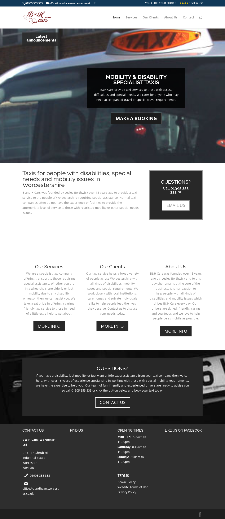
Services (131, 17)
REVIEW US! (191, 3)
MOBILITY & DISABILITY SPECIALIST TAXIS (136, 80)
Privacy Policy (127, 492)
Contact (188, 17)
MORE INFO (49, 326)
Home (116, 17)
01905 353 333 (40, 475)
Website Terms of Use (133, 487)
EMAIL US (176, 205)
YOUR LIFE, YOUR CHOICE (160, 3)
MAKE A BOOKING (136, 118)
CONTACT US (112, 402)
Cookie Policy (127, 482)
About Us (170, 17)
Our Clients (151, 17)
